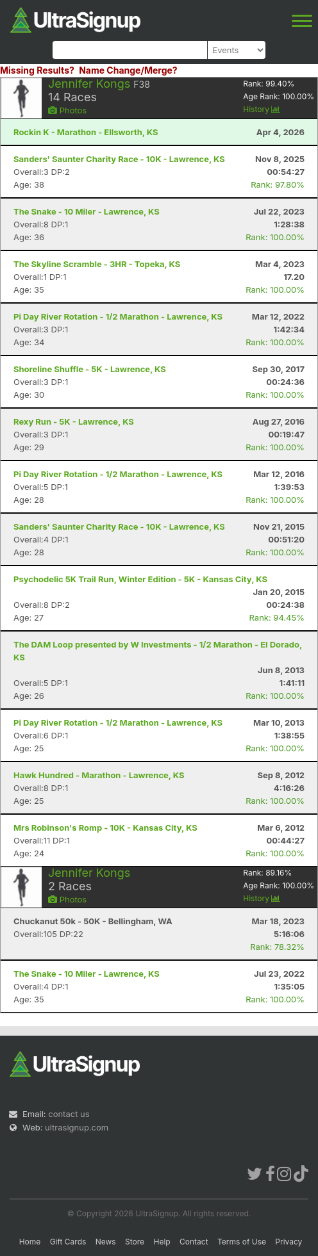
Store (134, 1241)
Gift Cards (68, 1241)
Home (30, 1241)
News (106, 1241)
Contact (194, 1241)
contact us (68, 1114)
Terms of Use (241, 1241)
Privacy (288, 1241)
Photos (67, 110)
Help (161, 1241)
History (261, 109)
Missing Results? (37, 70)
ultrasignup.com (76, 1127)
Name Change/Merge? (128, 70)
